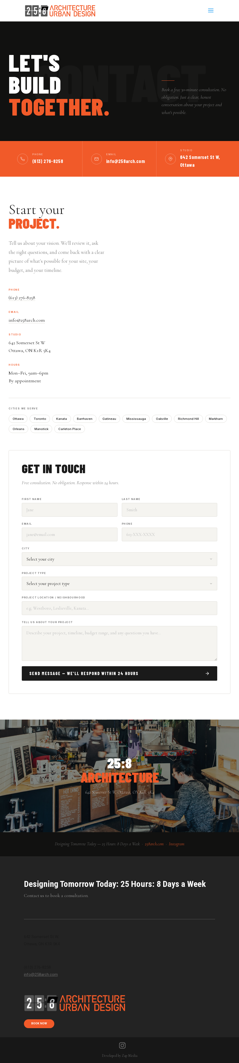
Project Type (34, 573)
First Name (32, 499)
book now (39, 1023)
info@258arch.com (125, 161)
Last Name (131, 499)
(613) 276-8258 (47, 161)
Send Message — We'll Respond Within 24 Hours (119, 673)
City (26, 548)
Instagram (176, 844)
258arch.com (154, 844)
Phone (127, 523)
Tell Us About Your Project (47, 622)
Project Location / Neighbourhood (53, 597)
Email (27, 523)
